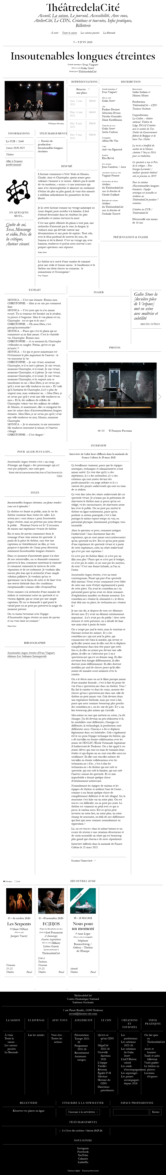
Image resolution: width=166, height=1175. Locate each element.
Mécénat (102, 1076)
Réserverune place (81, 91)
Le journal (78, 15)
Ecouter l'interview (82, 861)
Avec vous (119, 15)
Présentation (82, 1035)
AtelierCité (43, 20)
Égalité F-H (104, 1073)
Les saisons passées (90, 32)
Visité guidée (151, 1062)
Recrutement (82, 1052)
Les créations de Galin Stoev (128, 1052)
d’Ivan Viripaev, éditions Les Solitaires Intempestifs (31, 654)
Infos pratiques (119, 20)
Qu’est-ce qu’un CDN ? (106, 1038)
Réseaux (102, 1069)
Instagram (83, 1148)
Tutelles (102, 1066)
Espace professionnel (137, 1103)
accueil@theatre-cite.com (83, 1013)
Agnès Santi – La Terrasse (150, 324)
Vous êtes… (58, 1035)
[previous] (69, 397)
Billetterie (83, 25)
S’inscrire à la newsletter (82, 1112)
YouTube (83, 1155)
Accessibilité (99, 15)
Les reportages (129, 1073)
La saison (60, 15)
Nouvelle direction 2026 (104, 1056)
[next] (159, 397)
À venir (54, 32)
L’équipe (102, 1062)
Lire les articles (36, 1035)
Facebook (83, 1151)
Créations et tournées (88, 20)
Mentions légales (74, 1171)
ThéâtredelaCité (83, 8)
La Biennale (109, 32)
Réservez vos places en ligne (28, 1110)
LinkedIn (83, 1162)
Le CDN (62, 20)
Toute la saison (69, 32)
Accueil (44, 15)
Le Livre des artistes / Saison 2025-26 (82, 1130)
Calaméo (83, 1158)
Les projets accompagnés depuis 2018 (130, 1080)
